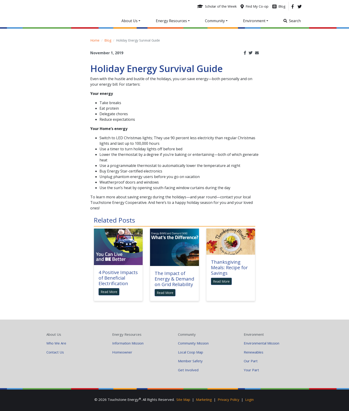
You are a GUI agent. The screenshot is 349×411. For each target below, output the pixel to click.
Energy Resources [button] (171, 20)
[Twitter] (300, 6)
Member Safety (190, 361)
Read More (109, 292)
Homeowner (122, 352)
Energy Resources (126, 334)
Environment (254, 334)
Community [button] (215, 20)
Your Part (251, 370)
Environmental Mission (261, 343)
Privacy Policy (228, 399)
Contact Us (55, 352)
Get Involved (188, 370)
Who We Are (56, 343)
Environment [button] (254, 20)
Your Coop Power (81, 13)
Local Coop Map (190, 352)
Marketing (204, 399)
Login (249, 399)
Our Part (251, 361)
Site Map (183, 399)
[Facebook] (293, 6)
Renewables (253, 352)
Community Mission (193, 343)
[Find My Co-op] (254, 6)
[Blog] (278, 6)
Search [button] (295, 20)
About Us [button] (129, 20)
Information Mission (128, 343)
